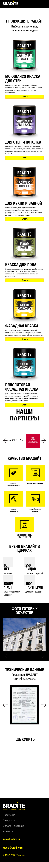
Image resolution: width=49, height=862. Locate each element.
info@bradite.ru (11, 839)
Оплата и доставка (13, 825)
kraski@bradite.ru (13, 847)
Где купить (9, 820)
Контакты (8, 831)
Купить (25, 96)
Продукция (9, 815)
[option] (16, 440)
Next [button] (43, 440)
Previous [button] (6, 440)
